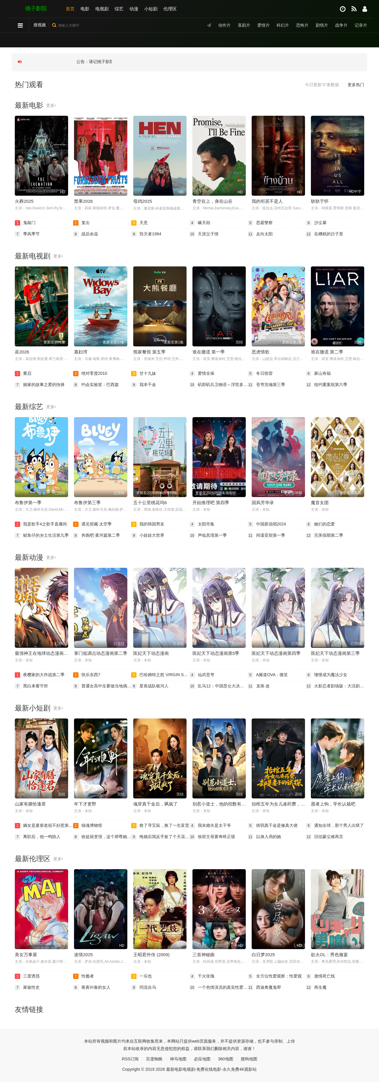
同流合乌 (143, 987)
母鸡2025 (142, 201)
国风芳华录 (263, 502)
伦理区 (170, 8)
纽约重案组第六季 (326, 385)
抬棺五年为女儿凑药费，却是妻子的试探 (292, 803)
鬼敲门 (25, 223)
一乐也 (141, 976)
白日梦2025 (263, 954)
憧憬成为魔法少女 (326, 675)
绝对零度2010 (90, 373)
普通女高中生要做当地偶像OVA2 (102, 686)
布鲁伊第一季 (28, 502)
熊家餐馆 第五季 (149, 351)
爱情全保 (202, 373)
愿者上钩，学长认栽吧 (333, 803)
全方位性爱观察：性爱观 (275, 976)
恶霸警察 (260, 223)
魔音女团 (320, 502)
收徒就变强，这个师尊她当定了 (102, 837)
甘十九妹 (143, 373)
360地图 (225, 1059)
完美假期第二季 (324, 535)
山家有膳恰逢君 (30, 803)
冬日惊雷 (260, 373)
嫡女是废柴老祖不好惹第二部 (44, 825)
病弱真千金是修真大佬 (273, 825)
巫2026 (22, 351)
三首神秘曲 (203, 954)
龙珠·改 (259, 686)
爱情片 (263, 25)
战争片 (341, 25)
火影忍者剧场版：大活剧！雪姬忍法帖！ (335, 686)
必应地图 (202, 1059)
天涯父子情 (204, 234)
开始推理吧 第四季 (210, 502)
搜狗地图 (249, 1059)
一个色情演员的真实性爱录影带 (219, 987)
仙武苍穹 (202, 675)
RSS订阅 (130, 1059)
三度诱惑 (27, 976)
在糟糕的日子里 (324, 234)
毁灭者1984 (146, 234)
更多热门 (356, 84)
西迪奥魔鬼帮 (264, 987)
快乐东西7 (86, 675)
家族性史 (27, 987)
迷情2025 (83, 954)
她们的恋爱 (320, 524)
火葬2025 (24, 201)
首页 (70, 8)
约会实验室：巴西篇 (96, 385)
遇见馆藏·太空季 (92, 524)
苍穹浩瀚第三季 (266, 385)
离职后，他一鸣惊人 (37, 837)
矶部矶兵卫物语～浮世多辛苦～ (219, 385)
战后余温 (85, 234)
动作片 (224, 25)
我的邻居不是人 (267, 201)
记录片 (361, 25)
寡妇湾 (80, 351)
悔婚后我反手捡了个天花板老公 (160, 837)
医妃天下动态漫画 (151, 653)
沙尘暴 (316, 223)
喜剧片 (244, 25)
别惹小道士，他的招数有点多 (221, 803)
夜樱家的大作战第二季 (40, 675)
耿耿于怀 (320, 201)
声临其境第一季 (208, 535)
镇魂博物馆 (87, 825)
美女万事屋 (26, 954)
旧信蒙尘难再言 (324, 837)
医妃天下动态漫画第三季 (335, 653)
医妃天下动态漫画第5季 (215, 653)
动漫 (133, 8)
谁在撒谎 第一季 (208, 351)
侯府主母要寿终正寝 (212, 837)
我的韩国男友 (147, 524)
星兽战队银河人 (149, 686)
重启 (23, 373)
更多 (51, 105)
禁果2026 (83, 201)
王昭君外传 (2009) (151, 954)
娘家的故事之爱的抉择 (40, 385)
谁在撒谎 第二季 (327, 351)
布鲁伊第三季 (87, 502)
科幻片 (283, 25)
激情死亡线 (320, 976)
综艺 (119, 8)
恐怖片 (302, 25)
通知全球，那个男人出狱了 (335, 825)
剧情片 (322, 25)
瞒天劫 (200, 223)
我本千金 (143, 385)
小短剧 (151, 8)
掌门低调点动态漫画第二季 (100, 653)
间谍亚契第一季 (266, 535)
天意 (139, 223)
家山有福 (318, 373)
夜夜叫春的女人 (91, 987)
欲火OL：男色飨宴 (329, 954)
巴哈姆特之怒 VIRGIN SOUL (160, 675)
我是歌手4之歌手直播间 (41, 524)
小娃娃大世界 (147, 535)
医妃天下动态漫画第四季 (276, 653)
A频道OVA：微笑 (268, 675)
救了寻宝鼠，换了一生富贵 (160, 825)
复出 (81, 223)
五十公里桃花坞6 (150, 502)
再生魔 (316, 987)
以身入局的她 (264, 837)
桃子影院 (35, 9)
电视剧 (102, 8)
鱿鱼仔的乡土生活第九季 (42, 535)
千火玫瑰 (202, 976)
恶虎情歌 (260, 351)
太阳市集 (202, 524)
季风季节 (27, 234)
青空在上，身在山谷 (212, 201)
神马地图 (178, 1059)
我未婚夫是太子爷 (210, 825)
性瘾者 (83, 976)
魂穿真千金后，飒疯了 (155, 803)
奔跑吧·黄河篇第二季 (96, 535)
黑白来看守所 (31, 686)
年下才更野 (85, 803)
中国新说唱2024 (267, 524)
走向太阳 (260, 234)
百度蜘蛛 (154, 1059)
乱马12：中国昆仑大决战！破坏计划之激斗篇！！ (219, 686)
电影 (85, 8)
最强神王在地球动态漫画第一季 (46, 653)
